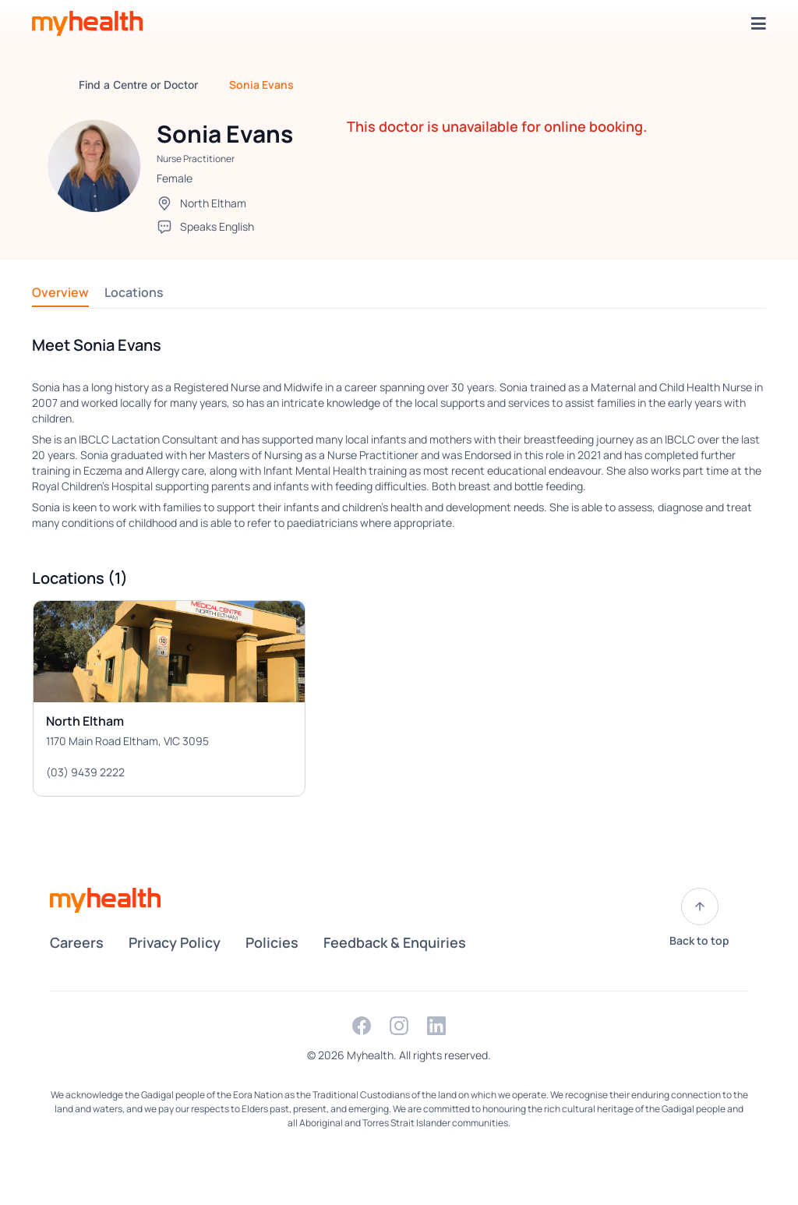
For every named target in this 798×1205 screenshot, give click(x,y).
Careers (77, 942)
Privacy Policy (175, 942)
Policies (271, 942)
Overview (60, 292)
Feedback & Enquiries (394, 942)
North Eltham (213, 203)
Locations (134, 292)
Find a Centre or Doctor (138, 84)
